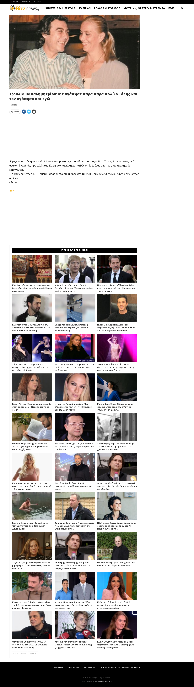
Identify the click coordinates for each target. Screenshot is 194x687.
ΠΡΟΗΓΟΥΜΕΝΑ (19, 653)
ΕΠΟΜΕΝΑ (33, 653)
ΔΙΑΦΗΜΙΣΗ (26, 2)
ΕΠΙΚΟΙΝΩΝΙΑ (36, 2)
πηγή (12, 190)
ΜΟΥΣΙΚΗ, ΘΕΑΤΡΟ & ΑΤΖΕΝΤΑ (144, 8)
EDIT (171, 8)
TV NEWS (85, 8)
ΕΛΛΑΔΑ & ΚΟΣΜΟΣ (107, 8)
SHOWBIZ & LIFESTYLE (60, 8)
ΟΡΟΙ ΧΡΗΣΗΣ (90, 667)
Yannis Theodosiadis (105, 681)
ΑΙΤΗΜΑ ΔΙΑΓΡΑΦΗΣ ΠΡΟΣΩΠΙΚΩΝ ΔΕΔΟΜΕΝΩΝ (121, 667)
